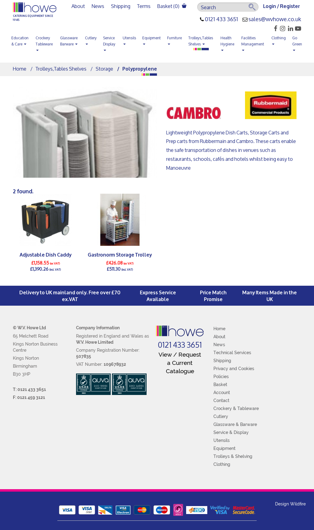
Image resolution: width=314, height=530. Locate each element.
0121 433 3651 (221, 19)
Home (19, 69)
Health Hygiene (227, 42)
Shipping (120, 6)
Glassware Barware (69, 41)
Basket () (171, 6)
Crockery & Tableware (236, 408)
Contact (221, 400)
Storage (104, 69)
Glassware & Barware (235, 424)
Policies (221, 376)
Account (221, 392)
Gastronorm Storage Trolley (120, 254)
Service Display (109, 42)
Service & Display (231, 432)
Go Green (297, 42)
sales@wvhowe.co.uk (274, 19)
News (98, 6)
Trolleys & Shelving (232, 456)
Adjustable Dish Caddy (45, 254)
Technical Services (232, 352)
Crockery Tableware (44, 42)
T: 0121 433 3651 (29, 389)
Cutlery (91, 39)
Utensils (129, 39)
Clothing (278, 39)
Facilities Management (252, 42)
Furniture (174, 39)
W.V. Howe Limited (94, 342)
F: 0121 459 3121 (29, 397)
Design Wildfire (290, 503)
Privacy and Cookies (233, 368)
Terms (144, 6)
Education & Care (20, 41)
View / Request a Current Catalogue (180, 362)
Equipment (151, 39)
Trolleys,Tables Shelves (200, 41)
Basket (220, 384)
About (78, 6)
